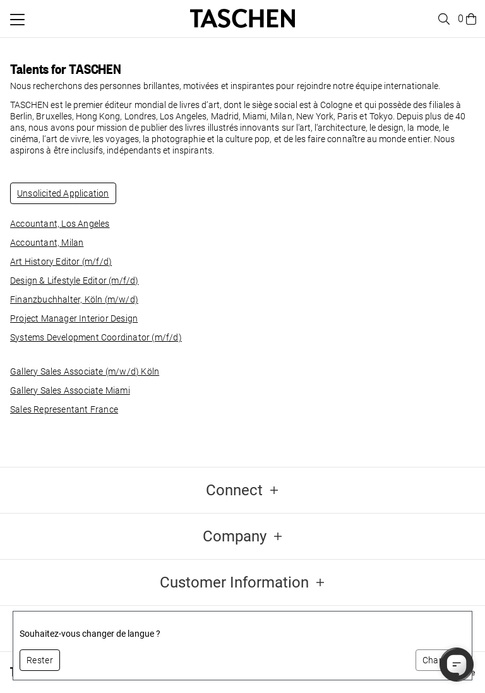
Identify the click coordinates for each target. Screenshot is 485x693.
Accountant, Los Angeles (60, 224)
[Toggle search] (442, 19)
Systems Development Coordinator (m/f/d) (96, 337)
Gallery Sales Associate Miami (70, 390)
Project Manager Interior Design (74, 318)
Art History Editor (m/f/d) (61, 261)
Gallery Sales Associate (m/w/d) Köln (84, 371)
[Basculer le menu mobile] (17, 19)
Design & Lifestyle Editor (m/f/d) (74, 280)
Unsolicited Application (63, 193)
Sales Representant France (64, 409)
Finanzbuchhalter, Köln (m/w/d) (74, 299)
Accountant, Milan (46, 243)
